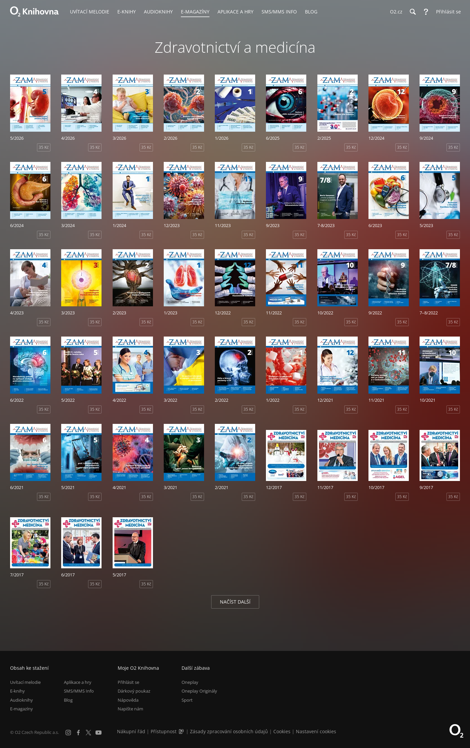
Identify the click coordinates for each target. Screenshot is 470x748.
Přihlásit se (128, 682)
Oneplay (190, 682)
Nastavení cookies (316, 731)
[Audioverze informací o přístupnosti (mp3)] (182, 731)
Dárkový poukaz (134, 691)
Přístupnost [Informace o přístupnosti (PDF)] (164, 731)
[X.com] (88, 733)
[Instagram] (68, 733)
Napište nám (130, 709)
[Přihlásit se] (447, 12)
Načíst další (235, 602)
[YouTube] (98, 733)
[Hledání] (412, 12)
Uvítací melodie (25, 682)
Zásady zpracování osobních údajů (229, 731)
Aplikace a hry (77, 682)
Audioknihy (21, 700)
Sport (187, 700)
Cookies (281, 731)
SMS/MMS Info (79, 691)
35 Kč (44, 147)
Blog (68, 700)
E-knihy (17, 691)
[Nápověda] (426, 12)
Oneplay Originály (199, 691)
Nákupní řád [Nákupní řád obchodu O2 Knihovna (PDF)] (131, 731)
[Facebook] (78, 733)
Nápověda (128, 700)
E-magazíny (21, 709)
